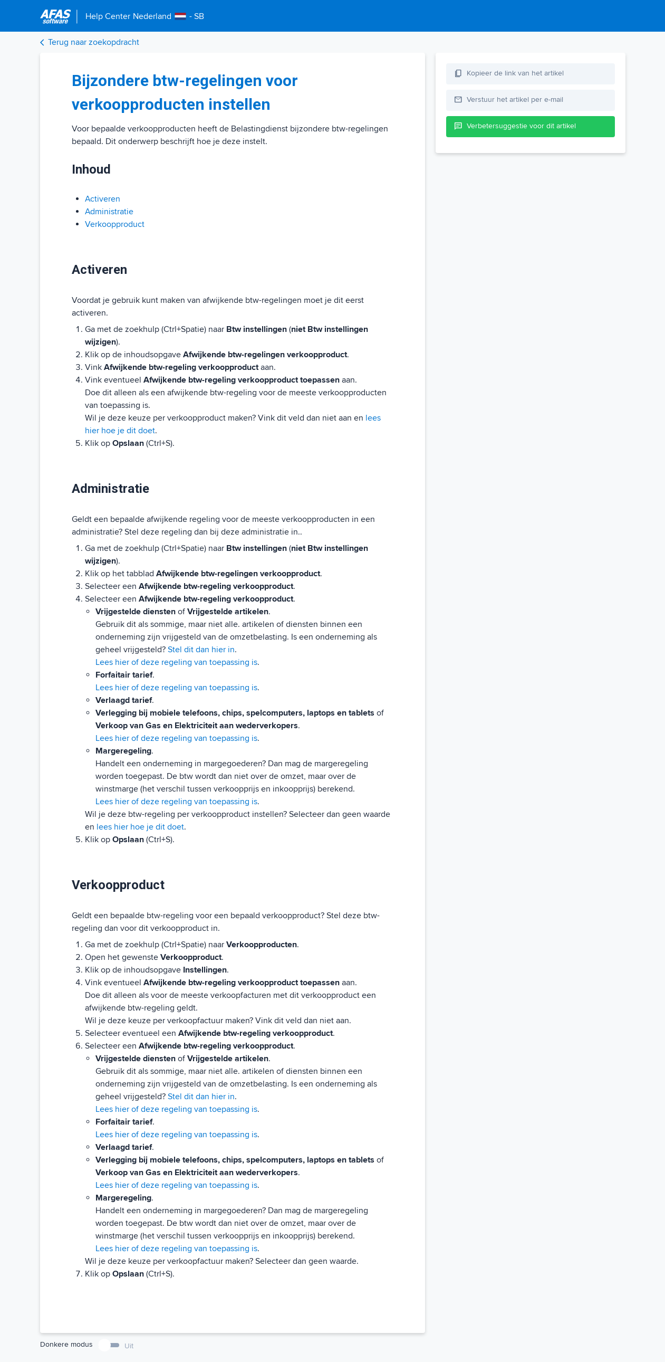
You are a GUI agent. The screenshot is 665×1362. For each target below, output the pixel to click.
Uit (128, 1345)
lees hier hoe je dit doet (140, 827)
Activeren (102, 199)
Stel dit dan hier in (201, 649)
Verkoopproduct (114, 224)
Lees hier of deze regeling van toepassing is (176, 662)
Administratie (109, 211)
